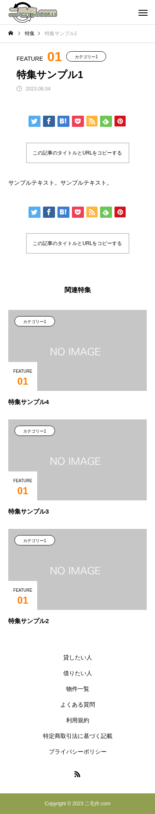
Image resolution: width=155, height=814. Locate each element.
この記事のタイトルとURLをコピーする (77, 153)
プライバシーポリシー (78, 751)
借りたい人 (77, 673)
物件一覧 (77, 688)
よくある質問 (77, 704)
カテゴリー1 (86, 57)
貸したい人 (77, 657)
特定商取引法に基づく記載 (77, 736)
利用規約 (77, 720)
